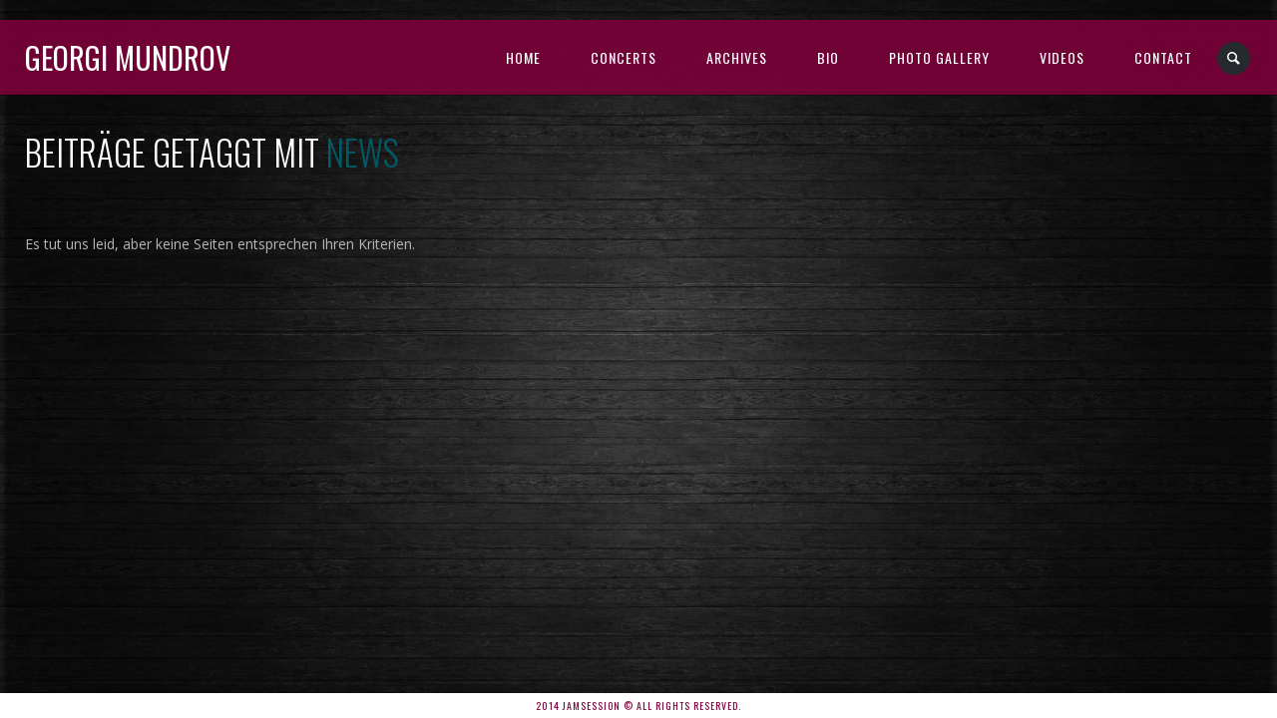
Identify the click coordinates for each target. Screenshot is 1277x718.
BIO (828, 57)
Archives (736, 57)
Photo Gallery (939, 57)
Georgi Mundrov (127, 57)
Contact (1163, 57)
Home (523, 57)
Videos (1062, 57)
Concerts (623, 57)
